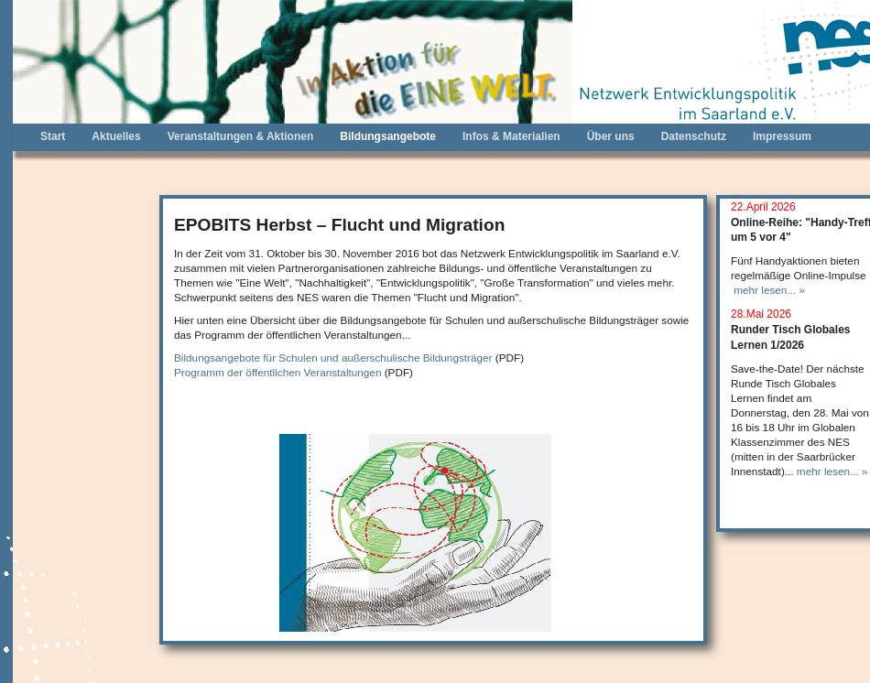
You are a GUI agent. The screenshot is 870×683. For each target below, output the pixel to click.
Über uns (611, 136)
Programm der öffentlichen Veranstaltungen (277, 372)
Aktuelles (116, 136)
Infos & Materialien (511, 136)
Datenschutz (693, 136)
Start (52, 136)
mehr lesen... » (769, 290)
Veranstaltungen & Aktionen (241, 136)
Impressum (782, 136)
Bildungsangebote (388, 136)
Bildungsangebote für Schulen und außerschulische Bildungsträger (333, 357)
